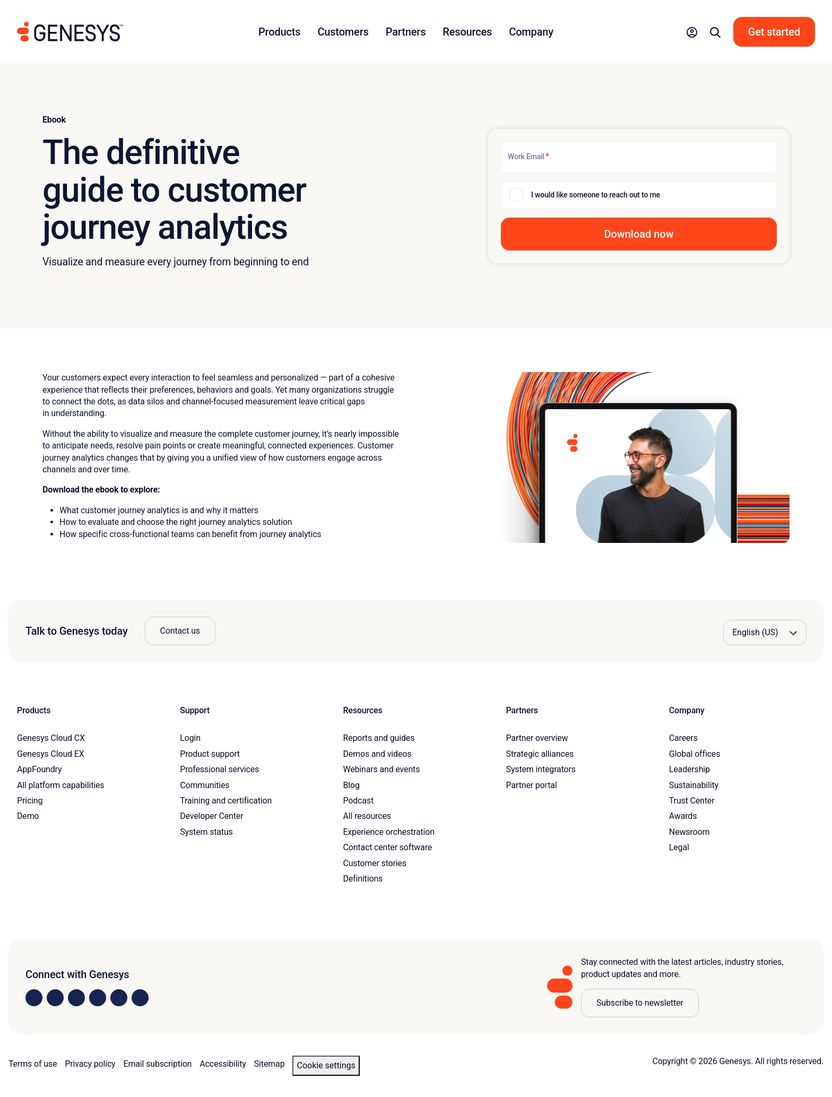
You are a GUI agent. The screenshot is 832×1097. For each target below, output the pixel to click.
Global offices (694, 754)
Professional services (219, 769)
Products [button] (279, 31)
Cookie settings (326, 1065)
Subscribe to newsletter (639, 1003)
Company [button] (531, 31)
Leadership (689, 769)
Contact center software (387, 847)
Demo (28, 816)
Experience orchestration (389, 832)
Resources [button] (467, 31)
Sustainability (693, 785)
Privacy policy (90, 1064)
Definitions (363, 879)
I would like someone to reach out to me (595, 195)
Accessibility (223, 1064)
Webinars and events (381, 769)
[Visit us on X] (76, 997)
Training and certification (226, 801)
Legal (679, 847)
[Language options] (765, 632)
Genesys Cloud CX (51, 738)
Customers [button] (342, 31)
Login (190, 738)
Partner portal (531, 785)
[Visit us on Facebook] (97, 997)
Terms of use (32, 1064)
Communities (204, 785)
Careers (683, 738)
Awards (683, 816)
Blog (351, 785)
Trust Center (692, 801)
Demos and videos (377, 754)
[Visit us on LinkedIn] (33, 997)
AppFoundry (39, 769)
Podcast (358, 801)
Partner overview (537, 738)
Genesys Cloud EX (50, 754)
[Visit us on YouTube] (118, 997)
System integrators (541, 769)
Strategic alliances (540, 754)
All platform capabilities (60, 785)
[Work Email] (639, 157)
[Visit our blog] (140, 997)
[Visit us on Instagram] (55, 997)
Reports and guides (378, 738)
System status (206, 832)
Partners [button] (406, 31)
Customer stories (374, 863)
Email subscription (158, 1064)
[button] (692, 31)
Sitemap (269, 1064)
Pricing (29, 801)
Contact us (180, 631)
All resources (367, 816)
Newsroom (689, 832)
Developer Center (211, 816)
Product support (210, 754)
